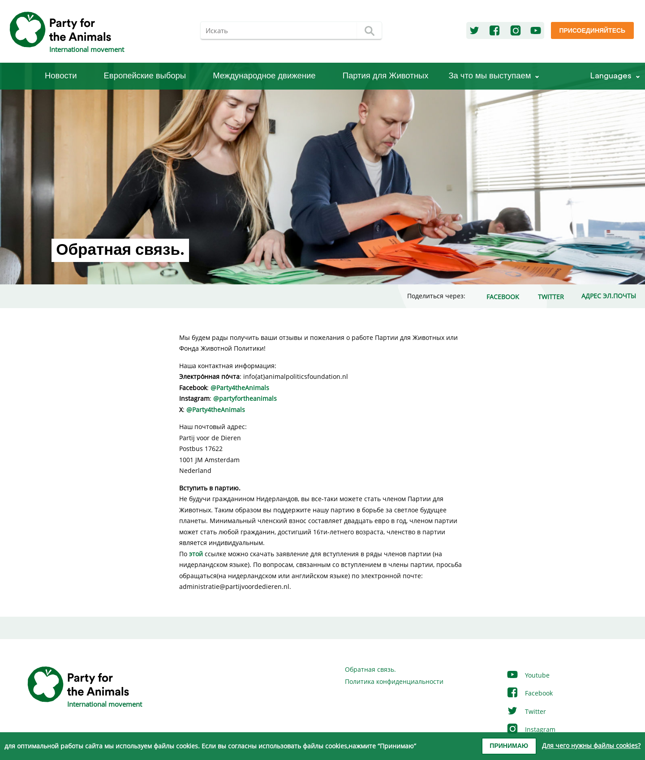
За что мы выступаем (489, 76)
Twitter (526, 711)
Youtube (528, 675)
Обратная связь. (370, 669)
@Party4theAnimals (240, 387)
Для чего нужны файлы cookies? (591, 745)
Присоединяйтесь (592, 31)
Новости (61, 76)
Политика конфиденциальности (394, 681)
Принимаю (509, 746)
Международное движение (264, 76)
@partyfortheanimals (245, 398)
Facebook (529, 693)
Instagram (530, 729)
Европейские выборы (145, 76)
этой (197, 554)
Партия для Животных (386, 76)
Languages (611, 76)
